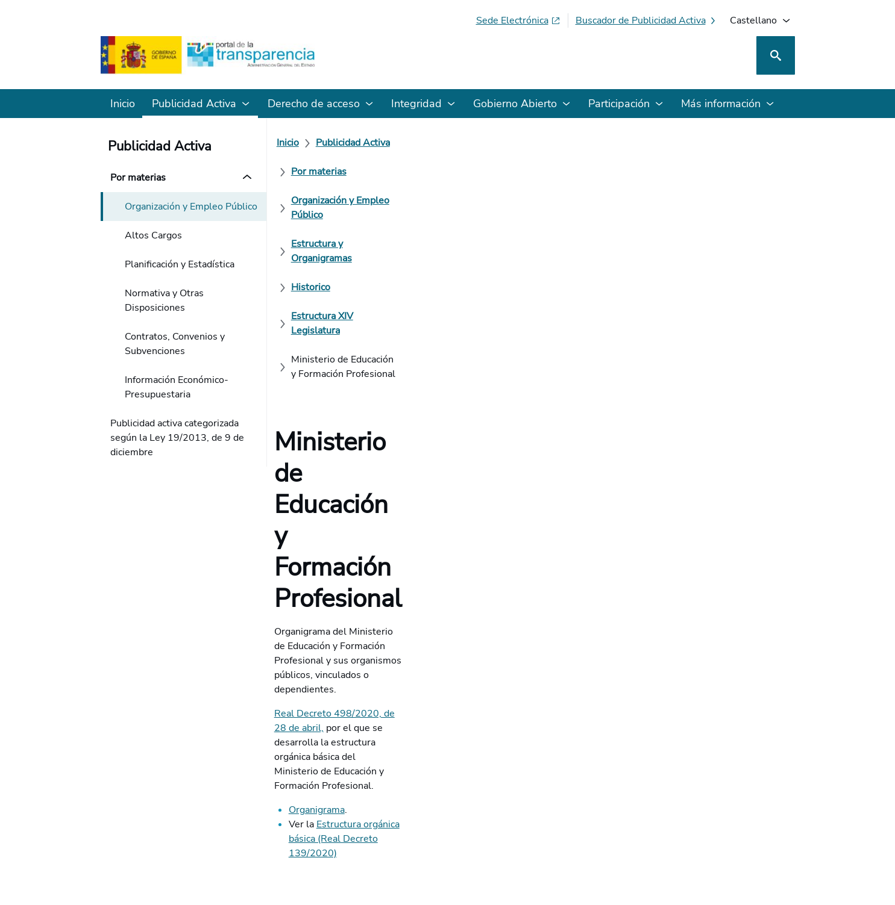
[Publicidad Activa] (360, 142)
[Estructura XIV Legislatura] (411, 171)
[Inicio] (295, 142)
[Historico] (318, 171)
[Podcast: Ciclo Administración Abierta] (696, 799)
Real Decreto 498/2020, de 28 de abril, (367, 342)
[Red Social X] (644, 799)
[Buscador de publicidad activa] (647, 20)
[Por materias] (441, 142)
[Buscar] (775, 55)
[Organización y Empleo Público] (552, 142)
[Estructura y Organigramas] (693, 142)
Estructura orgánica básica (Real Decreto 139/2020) (436, 395)
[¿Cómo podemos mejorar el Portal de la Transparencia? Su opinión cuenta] (448, 532)
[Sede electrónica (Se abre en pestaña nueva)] (518, 20)
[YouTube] (766, 799)
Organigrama (324, 381)
